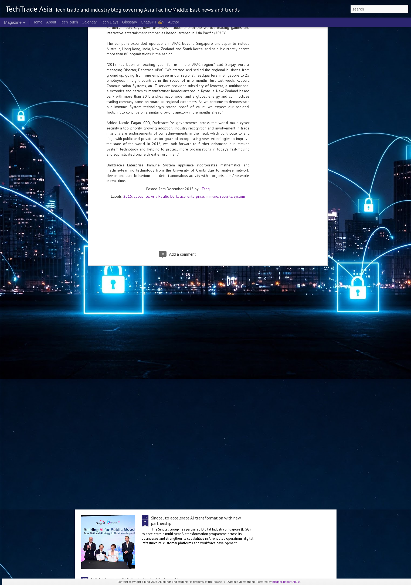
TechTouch (69, 22)
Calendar (89, 22)
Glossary (129, 22)
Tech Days (109, 22)
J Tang (204, 59)
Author (173, 22)
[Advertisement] (178, 103)
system (239, 67)
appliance (141, 67)
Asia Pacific (160, 67)
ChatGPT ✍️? (152, 22)
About (51, 22)
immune (212, 67)
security (226, 67)
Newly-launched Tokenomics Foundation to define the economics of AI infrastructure (168, 353)
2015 (127, 67)
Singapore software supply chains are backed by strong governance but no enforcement (200, 459)
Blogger (277, 582)
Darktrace (178, 67)
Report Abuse (291, 582)
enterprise (195, 67)
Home (37, 22)
